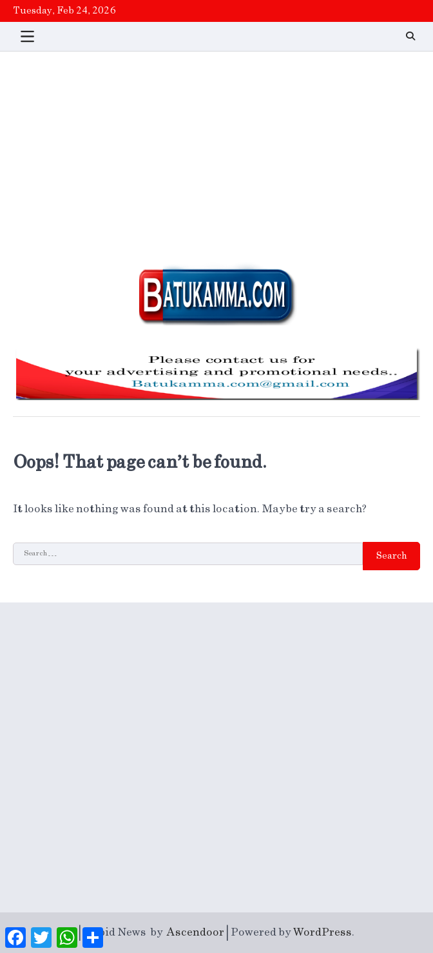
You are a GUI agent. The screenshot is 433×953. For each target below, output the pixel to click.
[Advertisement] (216, 148)
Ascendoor (195, 932)
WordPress (322, 932)
